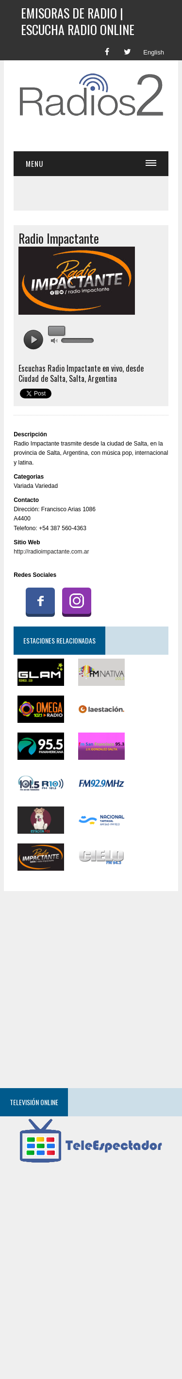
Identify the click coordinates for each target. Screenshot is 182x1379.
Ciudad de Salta (42, 378)
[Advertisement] (98, 136)
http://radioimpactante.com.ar (51, 551)
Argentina (102, 378)
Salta (76, 378)
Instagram (76, 601)
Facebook (40, 601)
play (33, 340)
